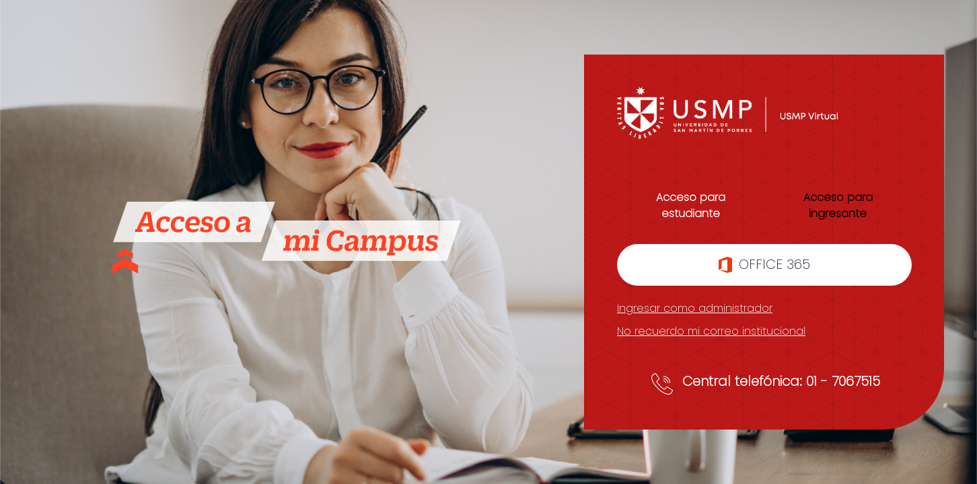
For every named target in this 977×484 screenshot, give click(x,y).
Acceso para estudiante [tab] (690, 205)
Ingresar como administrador (694, 308)
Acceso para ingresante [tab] (838, 205)
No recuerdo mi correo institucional (711, 331)
